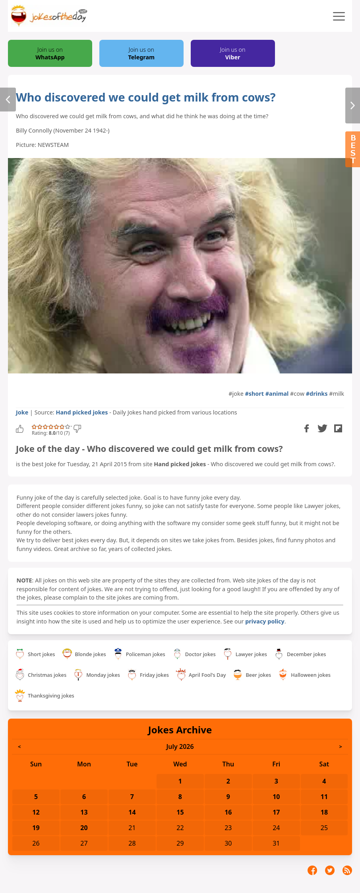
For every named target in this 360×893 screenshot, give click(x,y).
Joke (22, 412)
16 (228, 812)
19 (35, 827)
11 (324, 796)
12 (35, 812)
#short (254, 393)
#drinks (317, 393)
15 (180, 812)
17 (276, 812)
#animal (277, 393)
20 (83, 827)
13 (83, 812)
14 (131, 812)
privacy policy (264, 621)
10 (276, 796)
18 (324, 812)
